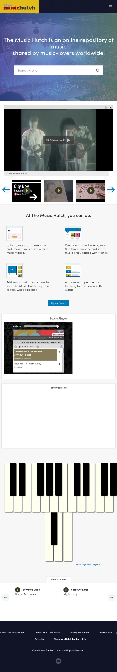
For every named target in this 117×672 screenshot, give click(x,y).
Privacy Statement (79, 632)
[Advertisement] (58, 415)
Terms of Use (105, 632)
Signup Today (58, 302)
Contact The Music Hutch (47, 632)
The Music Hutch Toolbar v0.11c (70, 638)
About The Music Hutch (12, 632)
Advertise (40, 638)
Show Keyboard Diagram (88, 564)
